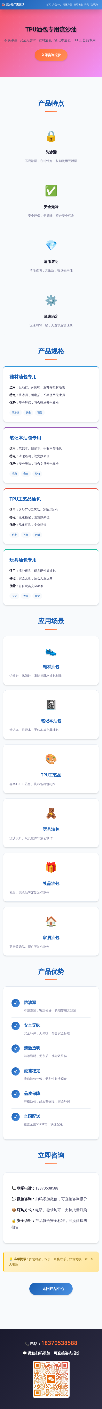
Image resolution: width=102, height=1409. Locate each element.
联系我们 (95, 4)
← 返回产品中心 (51, 1289)
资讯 (86, 4)
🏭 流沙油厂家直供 (13, 4)
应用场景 (78, 4)
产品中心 (56, 4)
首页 (48, 4)
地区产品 (67, 4)
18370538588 (59, 1343)
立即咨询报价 (51, 55)
